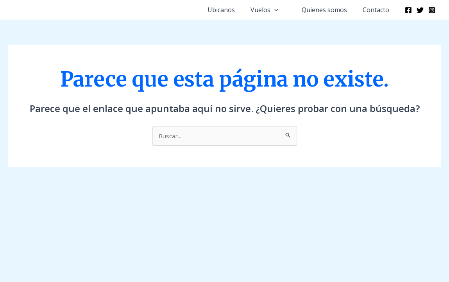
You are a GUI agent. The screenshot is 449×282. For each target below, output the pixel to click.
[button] (339, 11)
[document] (224, 141)
